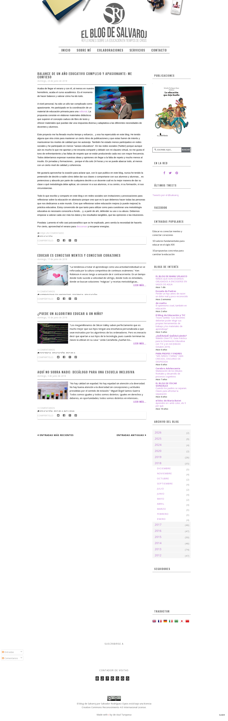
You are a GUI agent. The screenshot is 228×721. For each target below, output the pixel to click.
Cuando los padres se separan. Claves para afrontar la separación (171, 391)
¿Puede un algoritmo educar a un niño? (70, 313)
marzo (161, 508)
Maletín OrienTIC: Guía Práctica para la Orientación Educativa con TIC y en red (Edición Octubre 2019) (171, 342)
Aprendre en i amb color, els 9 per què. (171, 404)
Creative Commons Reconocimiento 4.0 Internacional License (114, 707)
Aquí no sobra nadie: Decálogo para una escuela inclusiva (86, 372)
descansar (82, 226)
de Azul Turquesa (122, 714)
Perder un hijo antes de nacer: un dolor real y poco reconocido (172, 295)
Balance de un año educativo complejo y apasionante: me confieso (84, 75)
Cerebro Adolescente (168, 368)
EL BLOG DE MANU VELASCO (171, 276)
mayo (160, 498)
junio (160, 493)
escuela (70, 353)
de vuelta (161, 303)
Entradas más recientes (57, 435)
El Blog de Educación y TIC (170, 315)
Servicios (137, 50)
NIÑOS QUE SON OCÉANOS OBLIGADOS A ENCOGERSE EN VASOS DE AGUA (171, 281)
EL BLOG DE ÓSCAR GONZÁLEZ (166, 384)
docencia (45, 353)
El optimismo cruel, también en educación (171, 307)
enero (161, 518)
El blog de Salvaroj (86, 703)
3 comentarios (46, 349)
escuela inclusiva (64, 411)
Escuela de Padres (166, 291)
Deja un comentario (50, 233)
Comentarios (10, 658)
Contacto (159, 50)
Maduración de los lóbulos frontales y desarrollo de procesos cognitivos (169, 373)
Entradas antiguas (130, 435)
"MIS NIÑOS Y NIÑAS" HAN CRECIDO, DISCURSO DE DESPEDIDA (169, 359)
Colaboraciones (110, 50)
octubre (163, 478)
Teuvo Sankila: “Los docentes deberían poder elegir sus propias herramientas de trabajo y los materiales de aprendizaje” (170, 323)
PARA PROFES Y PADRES (169, 353)
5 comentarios (46, 291)
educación (58, 353)
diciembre (164, 468)
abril (160, 503)
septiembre (165, 483)
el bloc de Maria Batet (168, 400)
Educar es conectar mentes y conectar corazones (79, 255)
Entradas (8, 652)
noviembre (164, 473)
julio (160, 488)
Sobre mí (84, 50)
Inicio (66, 50)
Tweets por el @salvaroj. (165, 195)
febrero (163, 513)
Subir (222, 715)
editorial (83, 111)
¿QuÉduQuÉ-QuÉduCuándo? (171, 335)
